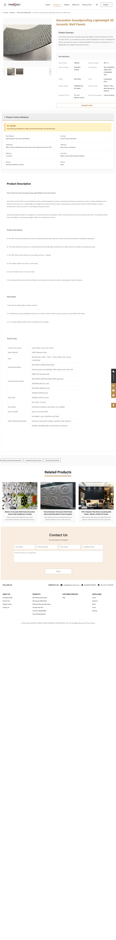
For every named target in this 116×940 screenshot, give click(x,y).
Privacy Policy (90, 623)
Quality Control (7, 604)
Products (56, 5)
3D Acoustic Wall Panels (24, 12)
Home (48, 5)
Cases (94, 607)
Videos (66, 5)
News (94, 604)
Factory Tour (87, 5)
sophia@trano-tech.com (69, 585)
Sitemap (94, 611)
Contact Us (6, 607)
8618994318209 (88, 585)
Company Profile (7, 597)
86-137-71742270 (105, 585)
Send (58, 571)
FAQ (63, 597)
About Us (75, 5)
